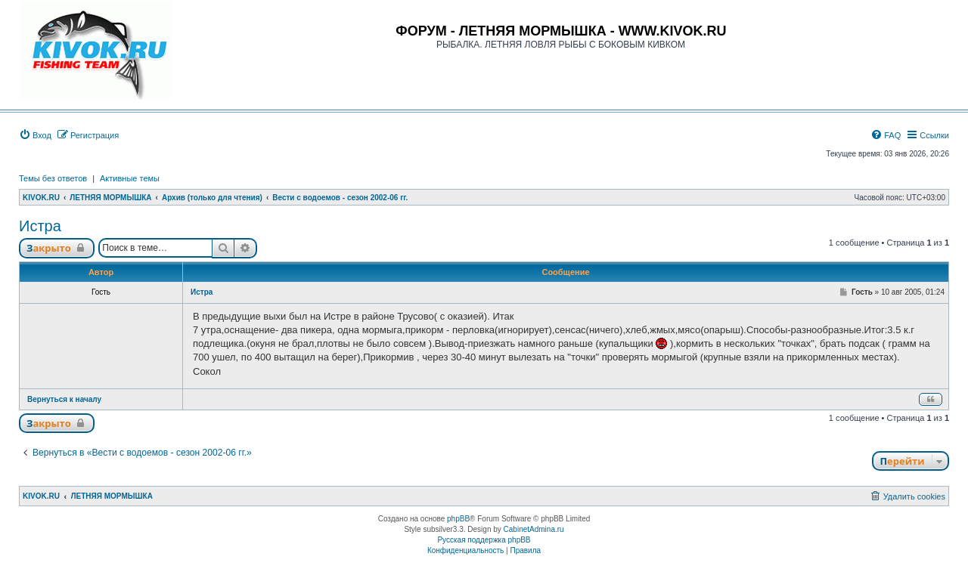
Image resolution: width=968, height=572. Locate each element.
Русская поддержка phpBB (483, 540)
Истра (40, 226)
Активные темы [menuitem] (130, 178)
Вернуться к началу (64, 399)
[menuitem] (35, 135)
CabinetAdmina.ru (534, 529)
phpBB (458, 519)
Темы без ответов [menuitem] (53, 178)
